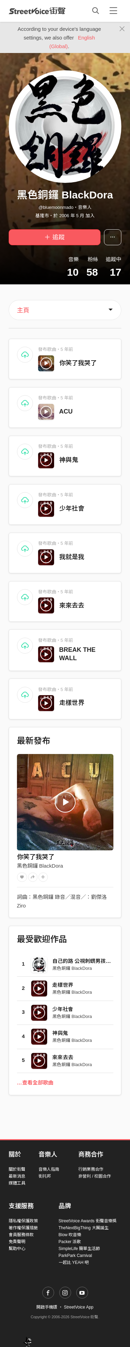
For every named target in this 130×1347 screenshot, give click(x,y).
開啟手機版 (46, 1307)
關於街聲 (17, 1169)
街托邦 (44, 1176)
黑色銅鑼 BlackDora (40, 866)
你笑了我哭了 (78, 363)
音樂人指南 (48, 1169)
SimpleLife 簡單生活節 (79, 1248)
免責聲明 (17, 1241)
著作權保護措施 (23, 1227)
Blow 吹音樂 (70, 1234)
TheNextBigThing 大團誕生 (84, 1227)
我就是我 (71, 556)
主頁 (23, 310)
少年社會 (71, 508)
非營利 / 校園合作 (94, 1176)
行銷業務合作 (90, 1169)
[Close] (122, 29)
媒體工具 (17, 1183)
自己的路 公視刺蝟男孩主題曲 (86, 961)
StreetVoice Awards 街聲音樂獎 (87, 1220)
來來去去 (71, 605)
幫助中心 (17, 1248)
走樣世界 (71, 702)
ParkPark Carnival (75, 1255)
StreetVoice (37, 10)
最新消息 (17, 1176)
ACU (66, 411)
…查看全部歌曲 (35, 1082)
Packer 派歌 (70, 1241)
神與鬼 (68, 460)
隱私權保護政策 (23, 1220)
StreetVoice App (78, 1307)
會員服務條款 (21, 1234)
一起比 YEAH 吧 (74, 1262)
